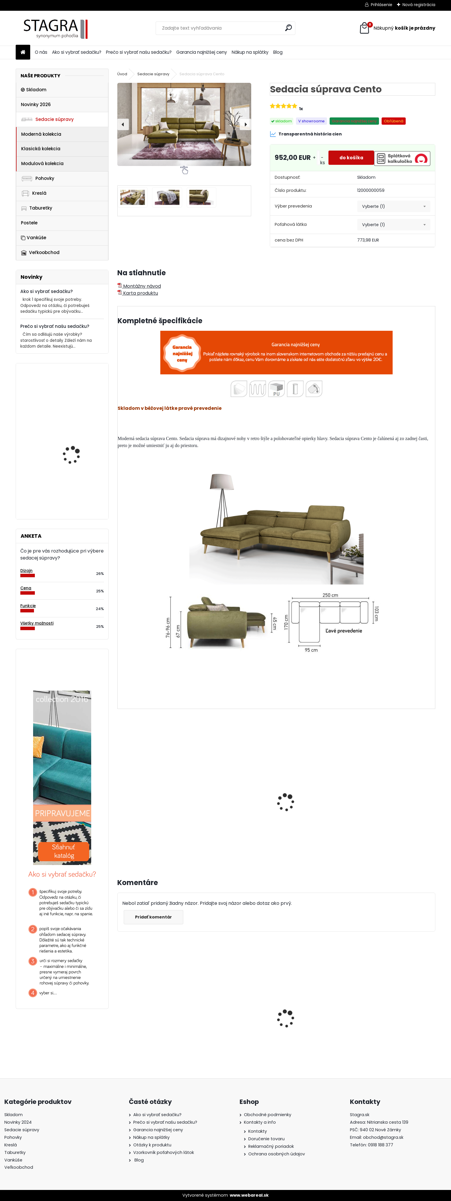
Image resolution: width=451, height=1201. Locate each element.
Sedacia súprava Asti (146, 1017)
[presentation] (123, 124)
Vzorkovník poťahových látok (163, 1152)
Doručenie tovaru (266, 1139)
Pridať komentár (154, 917)
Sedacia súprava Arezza (149, 789)
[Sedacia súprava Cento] (184, 124)
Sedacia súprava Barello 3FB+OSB (391, 1012)
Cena (25, 588)
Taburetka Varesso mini (78, 439)
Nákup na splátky (250, 52)
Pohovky (37, 178)
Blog (278, 52)
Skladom (33, 90)
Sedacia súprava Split (227, 1017)
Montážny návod (139, 286)
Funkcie (28, 606)
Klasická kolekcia (40, 149)
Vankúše (33, 238)
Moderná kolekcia (41, 134)
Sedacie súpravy (47, 119)
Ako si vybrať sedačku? (76, 52)
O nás (41, 52)
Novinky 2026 (36, 104)
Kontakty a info (260, 1122)
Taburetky (36, 208)
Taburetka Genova (72, 391)
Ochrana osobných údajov (276, 1154)
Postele (29, 223)
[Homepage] (23, 52)
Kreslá (33, 193)
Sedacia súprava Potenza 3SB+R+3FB (73, 486)
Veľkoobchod (40, 252)
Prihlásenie (381, 5)
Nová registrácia (419, 5)
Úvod (122, 74)
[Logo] (56, 28)
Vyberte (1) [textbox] (373, 206)
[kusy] (316, 158)
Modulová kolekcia (42, 163)
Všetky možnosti (36, 623)
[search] (288, 27)
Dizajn (26, 570)
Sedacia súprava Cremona (314, 1014)
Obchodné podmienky (267, 1115)
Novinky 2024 (18, 1122)
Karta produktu (137, 293)
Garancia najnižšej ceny (201, 52)
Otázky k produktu (152, 1145)
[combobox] (393, 206)
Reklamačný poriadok (271, 1146)
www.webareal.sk (249, 1195)
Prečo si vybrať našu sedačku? (139, 52)
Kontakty (257, 1131)
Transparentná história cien (306, 134)
